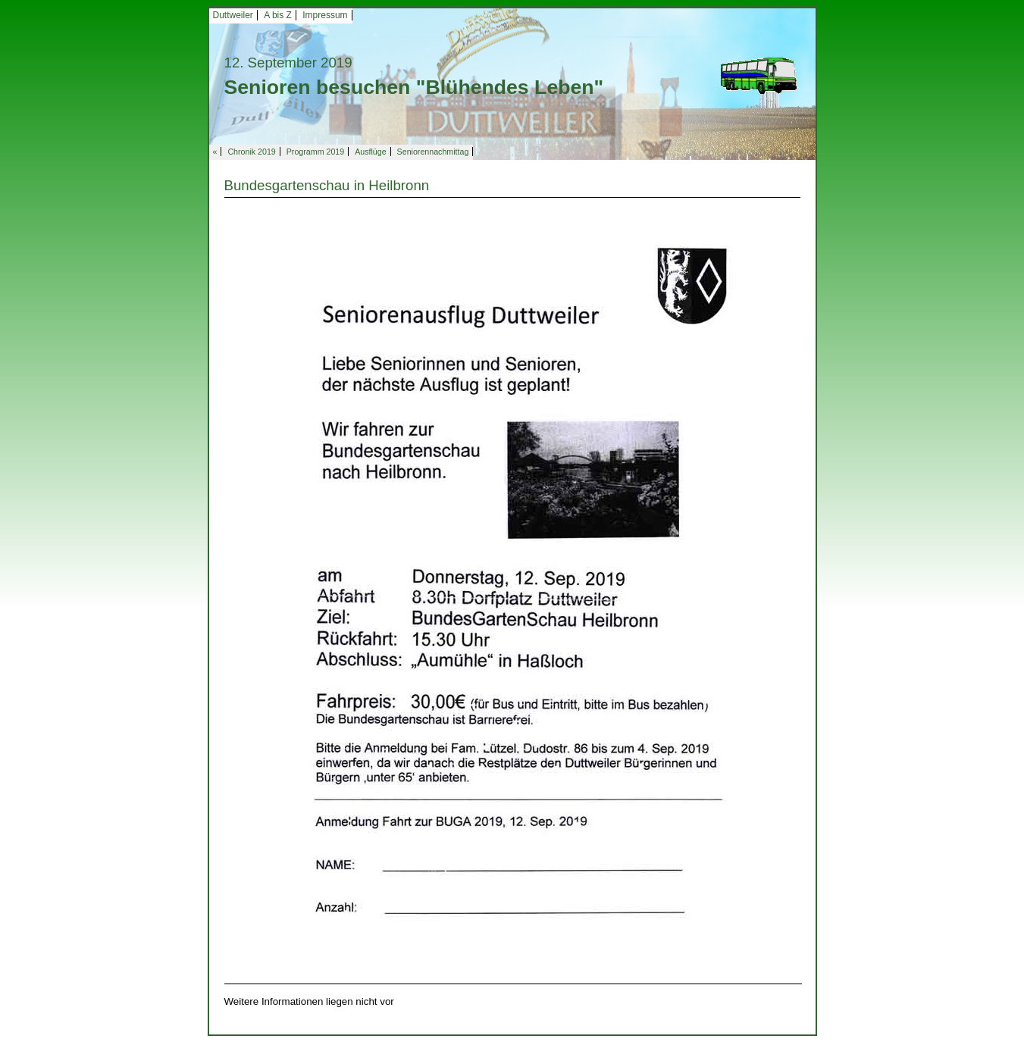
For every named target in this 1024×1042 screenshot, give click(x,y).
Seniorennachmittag (433, 151)
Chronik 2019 (251, 151)
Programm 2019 (315, 151)
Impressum (324, 15)
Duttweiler (233, 15)
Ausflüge (370, 151)
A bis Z (278, 15)
